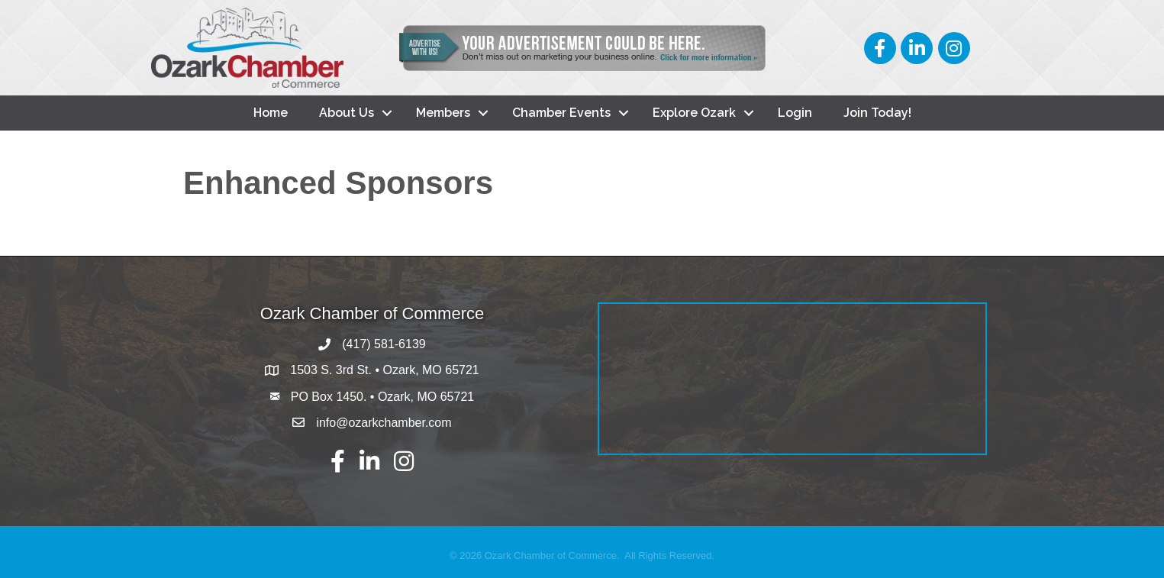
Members (443, 112)
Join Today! (877, 112)
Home (270, 112)
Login (795, 112)
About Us (346, 112)
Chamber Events (561, 112)
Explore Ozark (694, 112)
